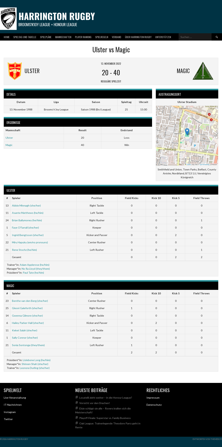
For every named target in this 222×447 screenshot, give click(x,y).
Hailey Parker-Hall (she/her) (28, 322)
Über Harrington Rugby (138, 37)
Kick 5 (176, 198)
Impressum (153, 397)
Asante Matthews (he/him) (27, 212)
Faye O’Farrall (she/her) (25, 227)
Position (96, 198)
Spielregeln (101, 37)
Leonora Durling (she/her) (35, 367)
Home (7, 37)
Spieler (16, 198)
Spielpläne (45, 37)
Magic (9, 145)
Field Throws (201, 198)
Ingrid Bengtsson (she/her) (28, 235)
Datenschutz (154, 404)
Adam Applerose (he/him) (34, 264)
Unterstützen (163, 37)
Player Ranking (83, 37)
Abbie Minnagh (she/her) (26, 205)
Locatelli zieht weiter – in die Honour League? (105, 397)
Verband (116, 37)
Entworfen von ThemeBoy (207, 439)
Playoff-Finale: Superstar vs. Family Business (105, 418)
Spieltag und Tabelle (24, 37)
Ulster (9, 137)
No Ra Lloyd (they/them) (36, 268)
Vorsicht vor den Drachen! (94, 403)
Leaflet (188, 164)
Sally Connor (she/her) (25, 337)
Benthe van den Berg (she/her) (30, 300)
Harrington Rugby (57, 16)
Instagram (10, 412)
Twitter (8, 419)
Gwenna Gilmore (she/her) (27, 315)
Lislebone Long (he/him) (36, 360)
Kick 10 (156, 198)
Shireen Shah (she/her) (35, 364)
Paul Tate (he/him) (33, 272)
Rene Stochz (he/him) (24, 249)
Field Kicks (131, 198)
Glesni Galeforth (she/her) (27, 308)
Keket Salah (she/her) (24, 330)
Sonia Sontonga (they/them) (28, 345)
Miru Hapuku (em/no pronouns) (30, 242)
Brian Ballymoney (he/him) (27, 220)
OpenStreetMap (204, 164)
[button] (187, 132)
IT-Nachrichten (13, 404)
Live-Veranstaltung (15, 397)
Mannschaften (63, 37)
